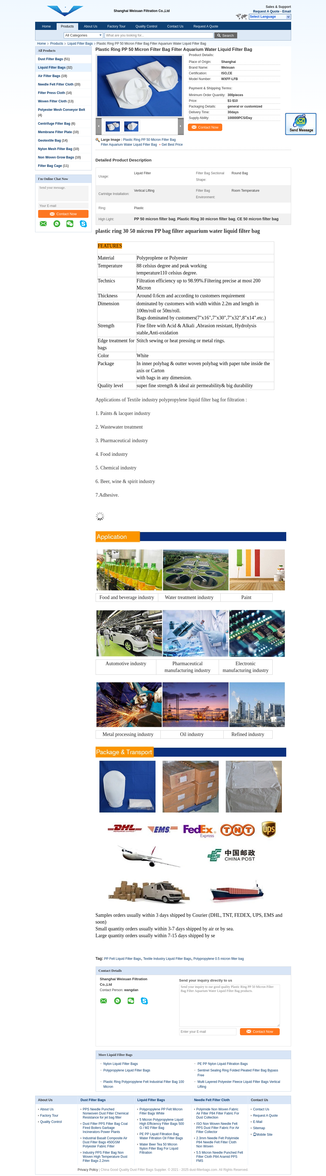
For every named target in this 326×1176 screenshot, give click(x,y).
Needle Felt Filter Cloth (56, 84)
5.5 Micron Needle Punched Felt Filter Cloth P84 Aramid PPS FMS (219, 1157)
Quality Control (146, 26)
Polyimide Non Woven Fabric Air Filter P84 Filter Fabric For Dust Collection (217, 1113)
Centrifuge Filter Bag (54, 124)
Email (286, 11)
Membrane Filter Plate (55, 132)
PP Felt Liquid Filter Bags (122, 959)
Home (46, 26)
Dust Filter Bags (50, 59)
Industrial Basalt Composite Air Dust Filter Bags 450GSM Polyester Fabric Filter (105, 1142)
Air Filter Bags (49, 76)
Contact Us (175, 26)
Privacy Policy (88, 1170)
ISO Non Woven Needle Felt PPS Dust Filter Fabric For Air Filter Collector (217, 1128)
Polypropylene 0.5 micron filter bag (218, 959)
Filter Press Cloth (51, 93)
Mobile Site (262, 1135)
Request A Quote (266, 11)
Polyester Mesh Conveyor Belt (61, 110)
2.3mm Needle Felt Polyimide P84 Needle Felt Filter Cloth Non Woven (217, 1142)
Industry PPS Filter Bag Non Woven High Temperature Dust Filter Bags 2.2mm (105, 1157)
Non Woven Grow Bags (56, 157)
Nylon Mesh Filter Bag (55, 149)
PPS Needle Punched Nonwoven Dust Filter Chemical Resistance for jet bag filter (106, 1113)
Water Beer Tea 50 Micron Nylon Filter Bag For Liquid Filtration (158, 1148)
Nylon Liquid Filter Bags (120, 1064)
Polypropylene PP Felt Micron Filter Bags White (160, 1111)
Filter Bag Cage (50, 166)
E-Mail (257, 1122)
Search (228, 35)
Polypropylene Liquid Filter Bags (126, 1070)
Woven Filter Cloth (52, 101)
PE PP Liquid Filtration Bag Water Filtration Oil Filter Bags (161, 1136)
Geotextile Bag (49, 140)
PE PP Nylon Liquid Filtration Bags (222, 1064)
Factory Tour (116, 26)
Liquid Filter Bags (80, 43)
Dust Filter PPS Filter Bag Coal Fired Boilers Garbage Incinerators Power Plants (105, 1128)
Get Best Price (172, 144)
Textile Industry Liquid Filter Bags (167, 959)
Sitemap (259, 1128)
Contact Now (63, 214)
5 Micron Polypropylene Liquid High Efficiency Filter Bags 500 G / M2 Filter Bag (161, 1124)
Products (67, 26)
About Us (90, 26)
